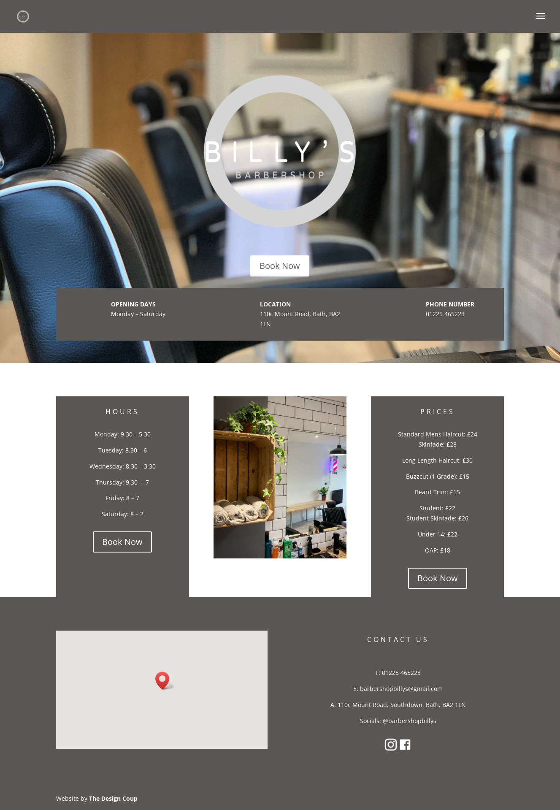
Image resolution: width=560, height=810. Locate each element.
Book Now (280, 265)
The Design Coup (113, 798)
